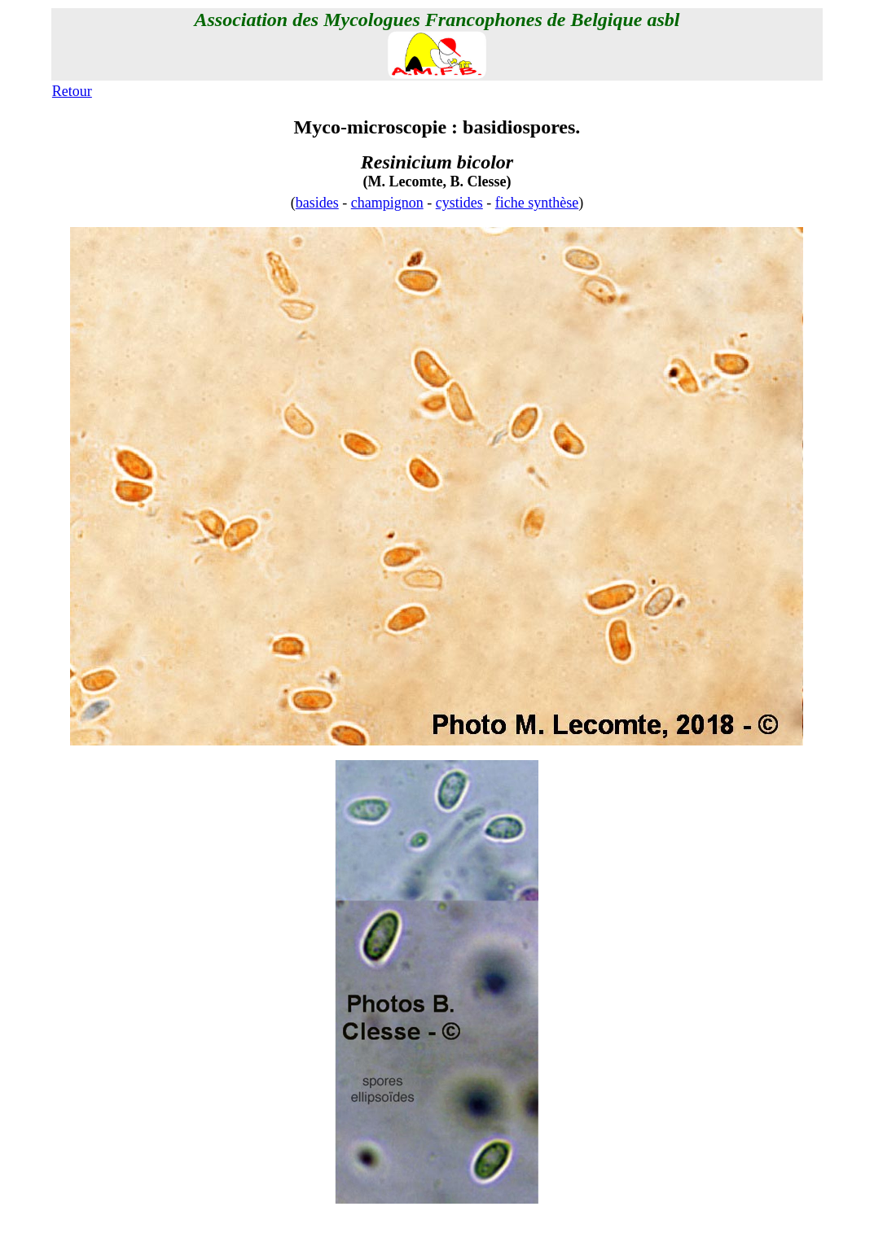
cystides (459, 203)
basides (317, 203)
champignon (387, 203)
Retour (72, 91)
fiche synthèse (536, 203)
